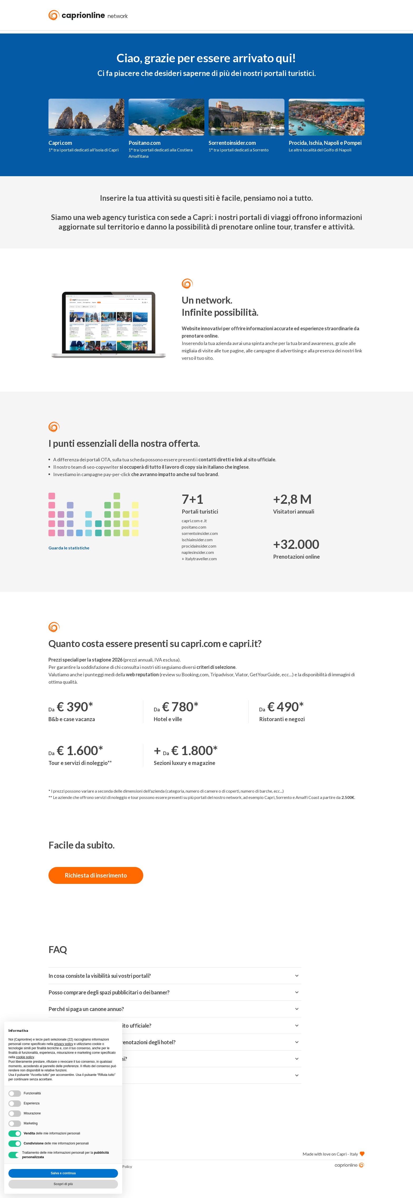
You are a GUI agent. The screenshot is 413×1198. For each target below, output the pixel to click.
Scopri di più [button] (63, 1184)
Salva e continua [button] (63, 1173)
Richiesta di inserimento (96, 891)
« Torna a (64, 37)
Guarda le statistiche (68, 563)
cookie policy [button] (25, 1057)
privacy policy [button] (63, 1044)
